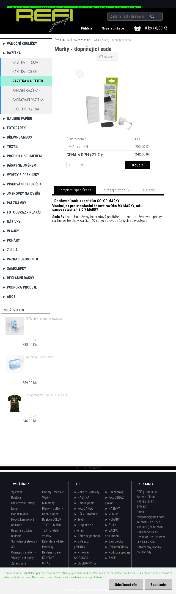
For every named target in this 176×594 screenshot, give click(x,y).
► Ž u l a (10, 250)
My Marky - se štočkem (39, 357)
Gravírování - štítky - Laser (23, 505)
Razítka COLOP (51, 519)
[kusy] (72, 165)
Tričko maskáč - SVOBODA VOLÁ (46, 395)
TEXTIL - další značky (50, 533)
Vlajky (46, 497)
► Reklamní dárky (18, 278)
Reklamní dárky (52, 552)
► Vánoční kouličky (19, 43)
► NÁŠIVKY (11, 221)
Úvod (58, 40)
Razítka (16, 497)
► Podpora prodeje (19, 287)
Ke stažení (148, 190)
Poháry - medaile (53, 492)
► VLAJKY (10, 231)
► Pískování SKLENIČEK (21, 184)
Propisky (47, 547)
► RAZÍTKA (11, 53)
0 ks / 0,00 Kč (156, 28)
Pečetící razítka (25, 109)
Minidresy (48, 503)
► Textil (10, 146)
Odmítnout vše (126, 585)
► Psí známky (14, 203)
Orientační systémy (23, 552)
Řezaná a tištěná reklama (22, 533)
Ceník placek (50, 514)
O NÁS (46, 563)
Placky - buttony (52, 508)
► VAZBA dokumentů (20, 259)
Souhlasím (159, 585)
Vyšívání (16, 492)
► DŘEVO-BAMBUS (17, 137)
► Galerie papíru (17, 118)
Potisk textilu (19, 514)
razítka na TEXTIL (28, 81)
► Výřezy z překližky (20, 175)
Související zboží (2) (116, 190)
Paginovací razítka (27, 100)
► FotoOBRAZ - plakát (22, 212)
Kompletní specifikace (75, 190)
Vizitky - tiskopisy (22, 558)
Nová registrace (113, 28)
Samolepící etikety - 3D (24, 544)
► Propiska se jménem (22, 156)
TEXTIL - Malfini (51, 525)
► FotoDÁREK (14, 128)
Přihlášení (88, 28)
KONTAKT (48, 558)
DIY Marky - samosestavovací (44, 319)
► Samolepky (14, 268)
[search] (158, 16)
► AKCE (8, 296)
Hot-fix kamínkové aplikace (22, 522)
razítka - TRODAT (26, 62)
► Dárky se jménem (19, 165)
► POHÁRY (11, 240)
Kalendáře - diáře (53, 541)
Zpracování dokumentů (18, 566)
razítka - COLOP (24, 72)
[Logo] (44, 20)
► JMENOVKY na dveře (21, 193)
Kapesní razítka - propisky (26, 91)
